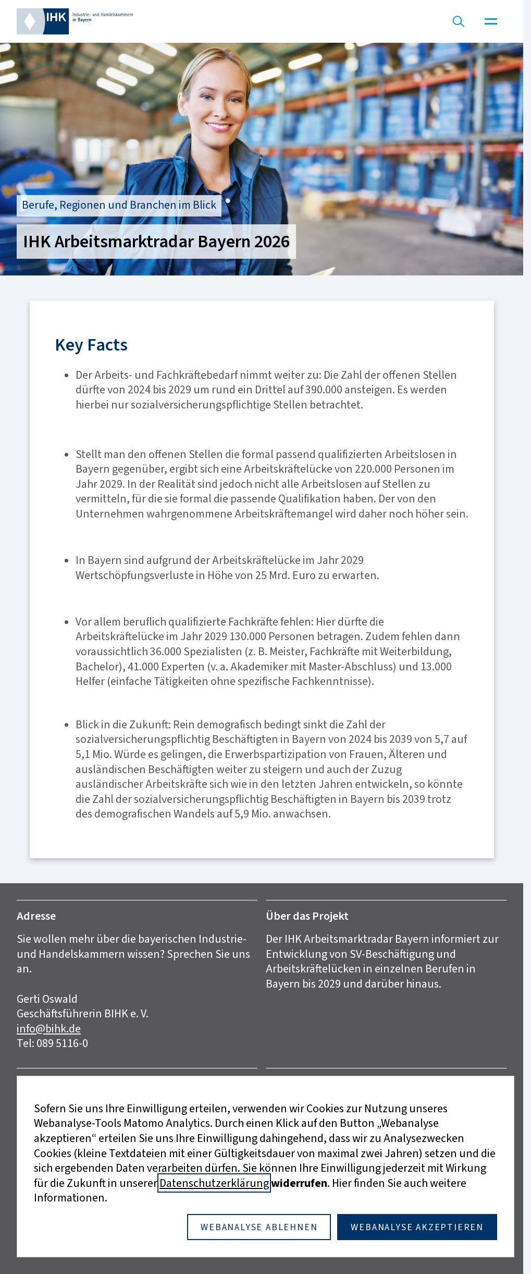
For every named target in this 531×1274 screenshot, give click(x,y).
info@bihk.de (49, 1028)
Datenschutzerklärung (214, 1183)
